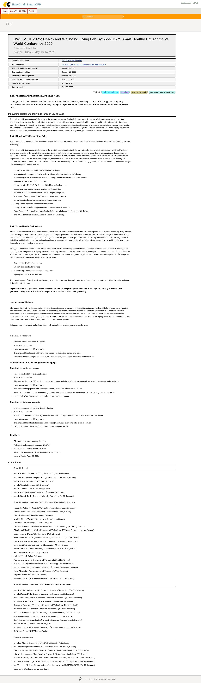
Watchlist (32, 11)
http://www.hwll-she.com (72, 61)
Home (5, 11)
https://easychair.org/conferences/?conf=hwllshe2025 (84, 64)
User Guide (186, 3)
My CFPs (22, 11)
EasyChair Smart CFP (26, 4)
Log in (195, 3)
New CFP (13, 11)
